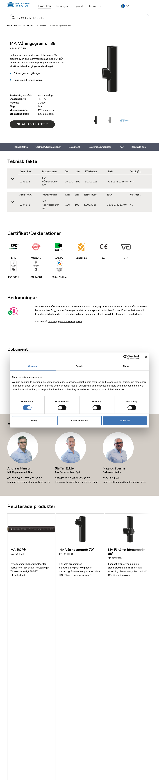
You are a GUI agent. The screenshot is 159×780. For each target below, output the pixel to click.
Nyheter (23, 722)
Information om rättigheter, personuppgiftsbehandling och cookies (51, 773)
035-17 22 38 (63, 478)
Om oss (92, 6)
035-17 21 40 (111, 478)
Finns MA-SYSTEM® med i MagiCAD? (37, 625)
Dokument (74, 147)
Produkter (44, 6)
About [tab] (126, 366)
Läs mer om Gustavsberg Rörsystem (66, 753)
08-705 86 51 (15, 478)
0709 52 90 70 (33, 478)
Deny (34, 420)
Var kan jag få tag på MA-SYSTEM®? (36, 649)
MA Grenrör (40, 25)
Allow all (125, 420)
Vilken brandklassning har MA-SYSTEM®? (39, 637)
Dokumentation (27, 711)
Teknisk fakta (21, 147)
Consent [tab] (33, 366)
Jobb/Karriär (25, 726)
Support (78, 6)
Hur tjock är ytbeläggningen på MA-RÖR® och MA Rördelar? (43, 662)
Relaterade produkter (99, 147)
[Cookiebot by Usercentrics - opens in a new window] (125, 357)
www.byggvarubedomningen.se (65, 321)
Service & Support (129, 732)
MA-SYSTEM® (25, 25)
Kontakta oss (138, 147)
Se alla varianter (32, 124)
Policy (22, 729)
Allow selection (79, 420)
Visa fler (15, 678)
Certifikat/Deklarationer (48, 147)
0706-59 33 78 (81, 478)
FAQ (121, 147)
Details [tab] (79, 366)
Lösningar (62, 6)
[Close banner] (146, 357)
